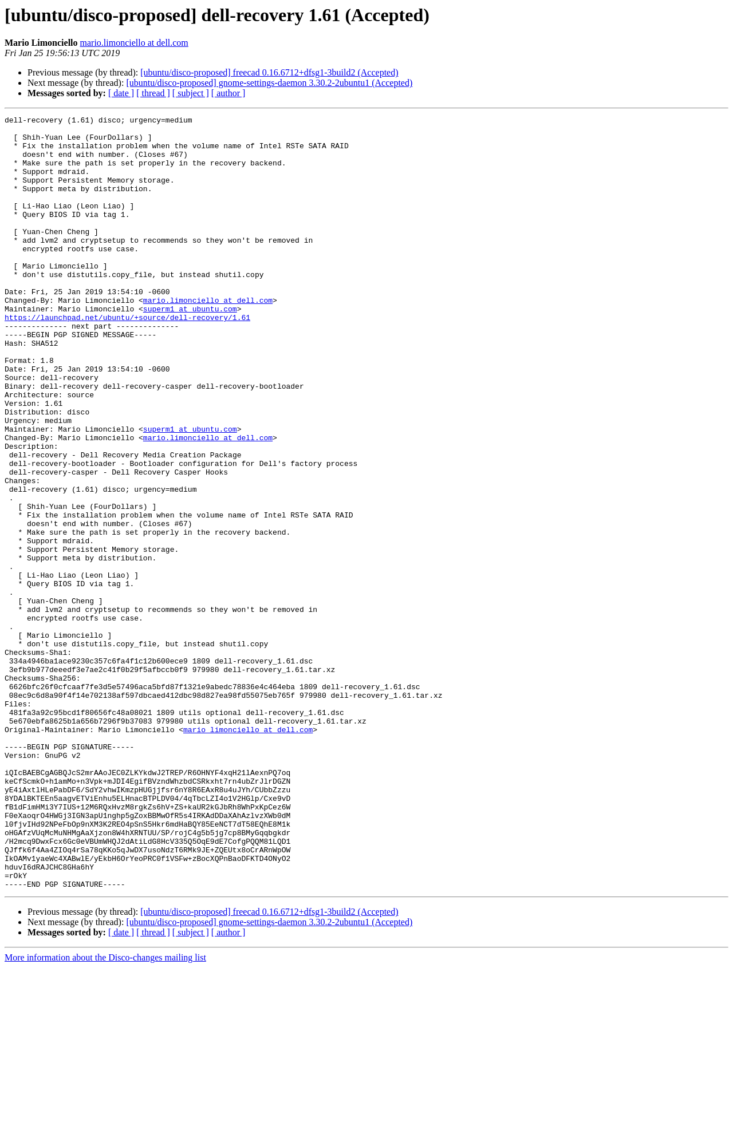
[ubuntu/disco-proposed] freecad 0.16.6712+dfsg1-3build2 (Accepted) (269, 72)
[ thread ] (153, 93)
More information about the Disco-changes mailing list (105, 1112)
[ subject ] (190, 93)
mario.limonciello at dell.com (134, 43)
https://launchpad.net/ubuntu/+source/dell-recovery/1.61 (127, 358)
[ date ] (121, 93)
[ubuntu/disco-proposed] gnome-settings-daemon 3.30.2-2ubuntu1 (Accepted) (269, 83)
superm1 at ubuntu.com (190, 348)
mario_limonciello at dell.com (248, 853)
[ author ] (228, 93)
